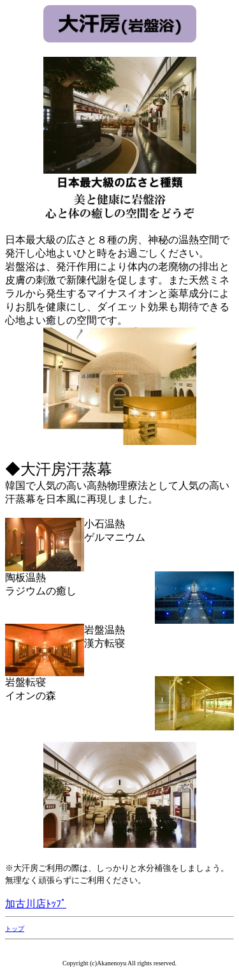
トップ (14, 928)
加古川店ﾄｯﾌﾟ (35, 903)
